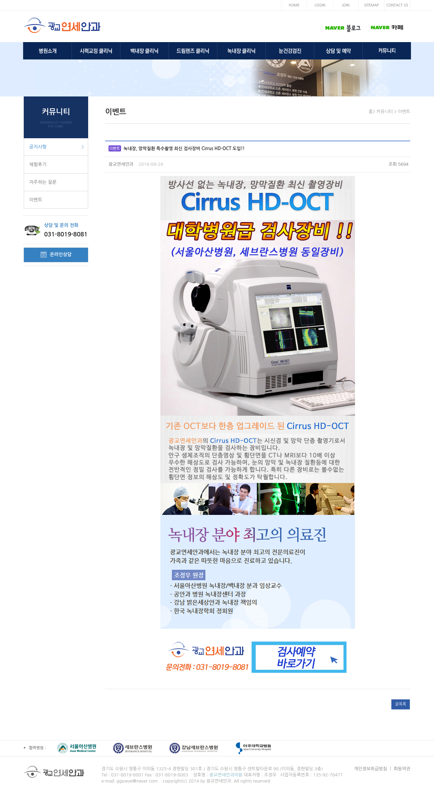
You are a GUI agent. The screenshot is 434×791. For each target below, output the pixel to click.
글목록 (400, 704)
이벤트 (35, 199)
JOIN (345, 5)
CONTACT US (397, 5)
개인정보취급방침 (370, 769)
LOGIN (320, 5)
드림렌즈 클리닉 (193, 50)
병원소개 (47, 50)
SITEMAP (371, 5)
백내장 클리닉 (144, 50)
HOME (294, 5)
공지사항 (37, 146)
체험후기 (37, 164)
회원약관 (402, 769)
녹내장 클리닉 (241, 50)
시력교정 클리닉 (96, 50)
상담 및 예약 (338, 50)
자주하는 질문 (43, 182)
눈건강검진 (290, 50)
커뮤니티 (387, 50)
